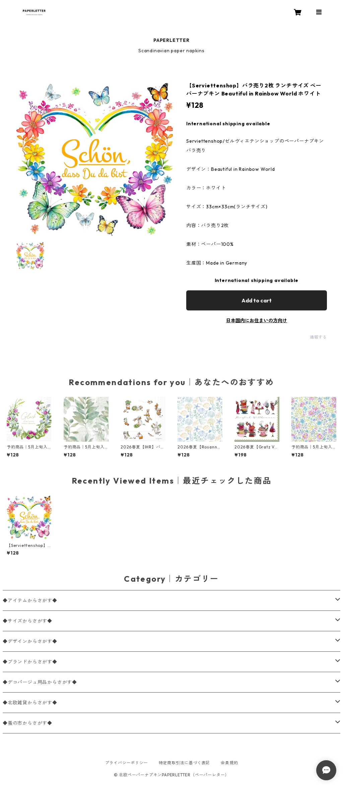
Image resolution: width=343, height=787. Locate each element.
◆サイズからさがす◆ (27, 621)
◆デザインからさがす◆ (30, 641)
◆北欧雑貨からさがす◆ (30, 703)
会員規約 (229, 762)
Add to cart (257, 300)
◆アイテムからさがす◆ (30, 600)
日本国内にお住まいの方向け (256, 320)
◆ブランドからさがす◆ (30, 662)
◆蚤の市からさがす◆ (27, 723)
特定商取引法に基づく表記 (184, 762)
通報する (318, 337)
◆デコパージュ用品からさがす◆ (40, 682)
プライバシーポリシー (126, 762)
